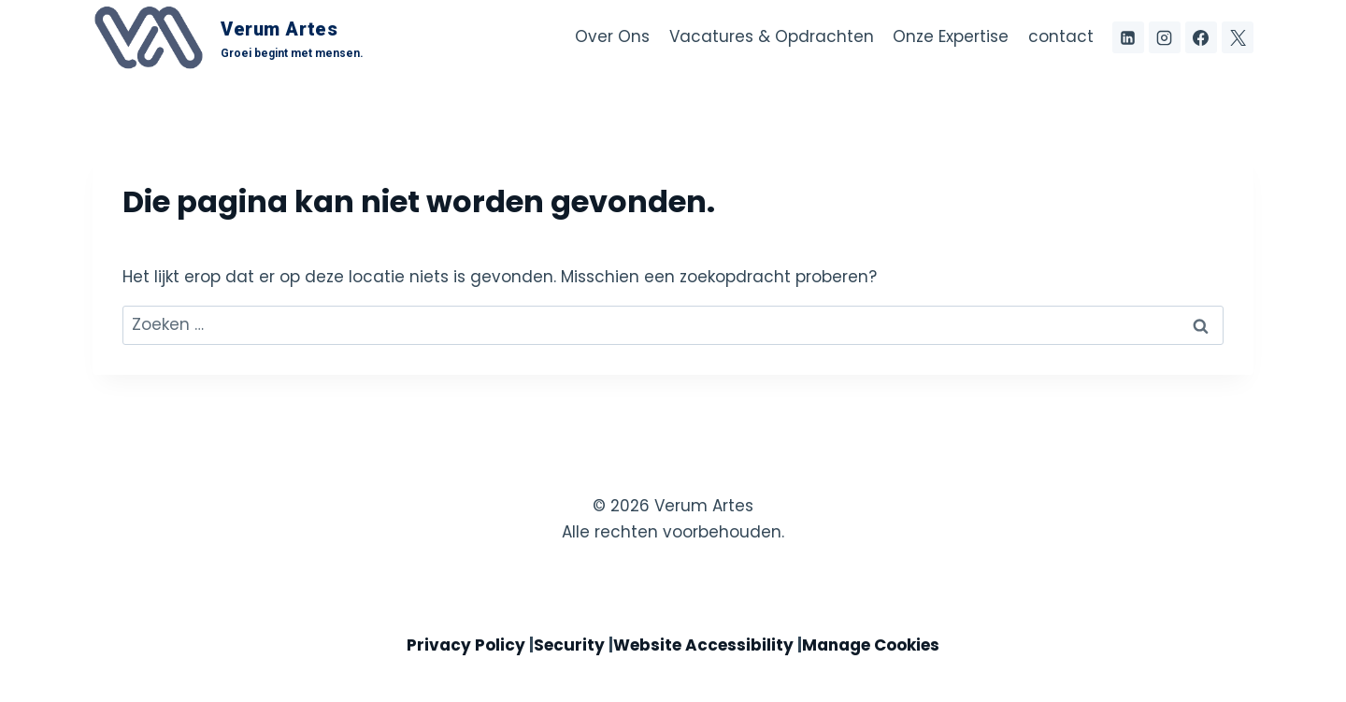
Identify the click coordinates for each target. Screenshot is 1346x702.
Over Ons (612, 36)
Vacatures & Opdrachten (771, 36)
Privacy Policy (466, 645)
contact (1061, 36)
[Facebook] (1201, 37)
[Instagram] (1165, 37)
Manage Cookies (870, 645)
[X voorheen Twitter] (1237, 37)
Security (569, 645)
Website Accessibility (703, 645)
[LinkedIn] (1128, 37)
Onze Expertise (951, 36)
